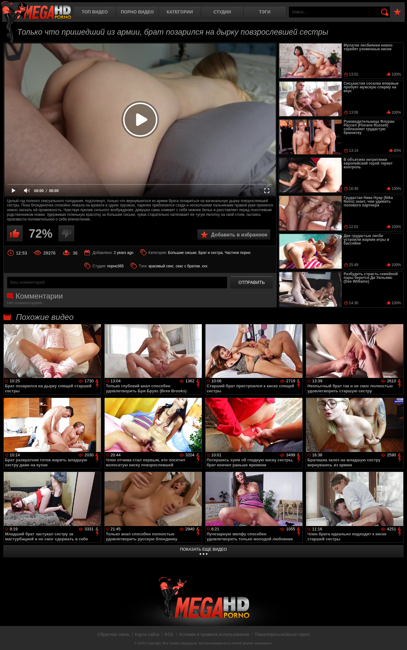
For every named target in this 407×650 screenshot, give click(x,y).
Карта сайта (147, 634)
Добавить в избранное (239, 234)
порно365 (115, 266)
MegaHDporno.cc (36, 11)
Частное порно (238, 253)
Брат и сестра (210, 253)
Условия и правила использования (214, 634)
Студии (222, 11)
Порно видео (137, 11)
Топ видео (95, 11)
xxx (204, 266)
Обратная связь (113, 634)
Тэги (265, 11)
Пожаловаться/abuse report (282, 634)
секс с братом (188, 266)
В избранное (397, 12)
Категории (180, 11)
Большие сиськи (182, 253)
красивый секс (160, 266)
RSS (169, 634)
